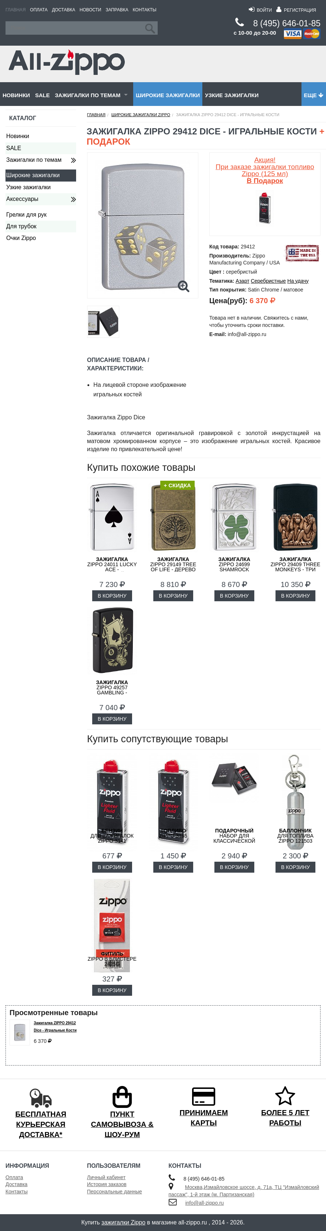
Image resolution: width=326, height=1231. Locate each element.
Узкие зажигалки (231, 95)
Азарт (242, 281)
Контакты (145, 9)
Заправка (117, 9)
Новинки (16, 95)
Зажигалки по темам (87, 95)
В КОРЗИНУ (112, 596)
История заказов (107, 1184)
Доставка (63, 9)
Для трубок (21, 226)
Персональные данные (114, 1191)
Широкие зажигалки (168, 95)
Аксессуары (22, 199)
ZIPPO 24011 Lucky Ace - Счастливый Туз (112, 567)
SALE (42, 95)
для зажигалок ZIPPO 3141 (112, 836)
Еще (313, 95)
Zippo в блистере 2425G (111, 959)
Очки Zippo (21, 238)
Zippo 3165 (173, 833)
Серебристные (268, 281)
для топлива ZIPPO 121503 (295, 836)
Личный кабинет (106, 1177)
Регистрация (296, 10)
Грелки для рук (26, 214)
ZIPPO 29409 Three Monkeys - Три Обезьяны (296, 567)
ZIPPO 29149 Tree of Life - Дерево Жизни (173, 567)
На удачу (297, 281)
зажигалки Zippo (123, 1222)
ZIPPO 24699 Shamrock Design (234, 567)
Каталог (22, 118)
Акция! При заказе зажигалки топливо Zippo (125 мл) (265, 170)
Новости (90, 9)
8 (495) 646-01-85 (287, 23)
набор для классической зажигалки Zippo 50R (234, 841)
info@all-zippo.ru (204, 1203)
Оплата (39, 9)
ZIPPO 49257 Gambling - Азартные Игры (112, 690)
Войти (260, 10)
